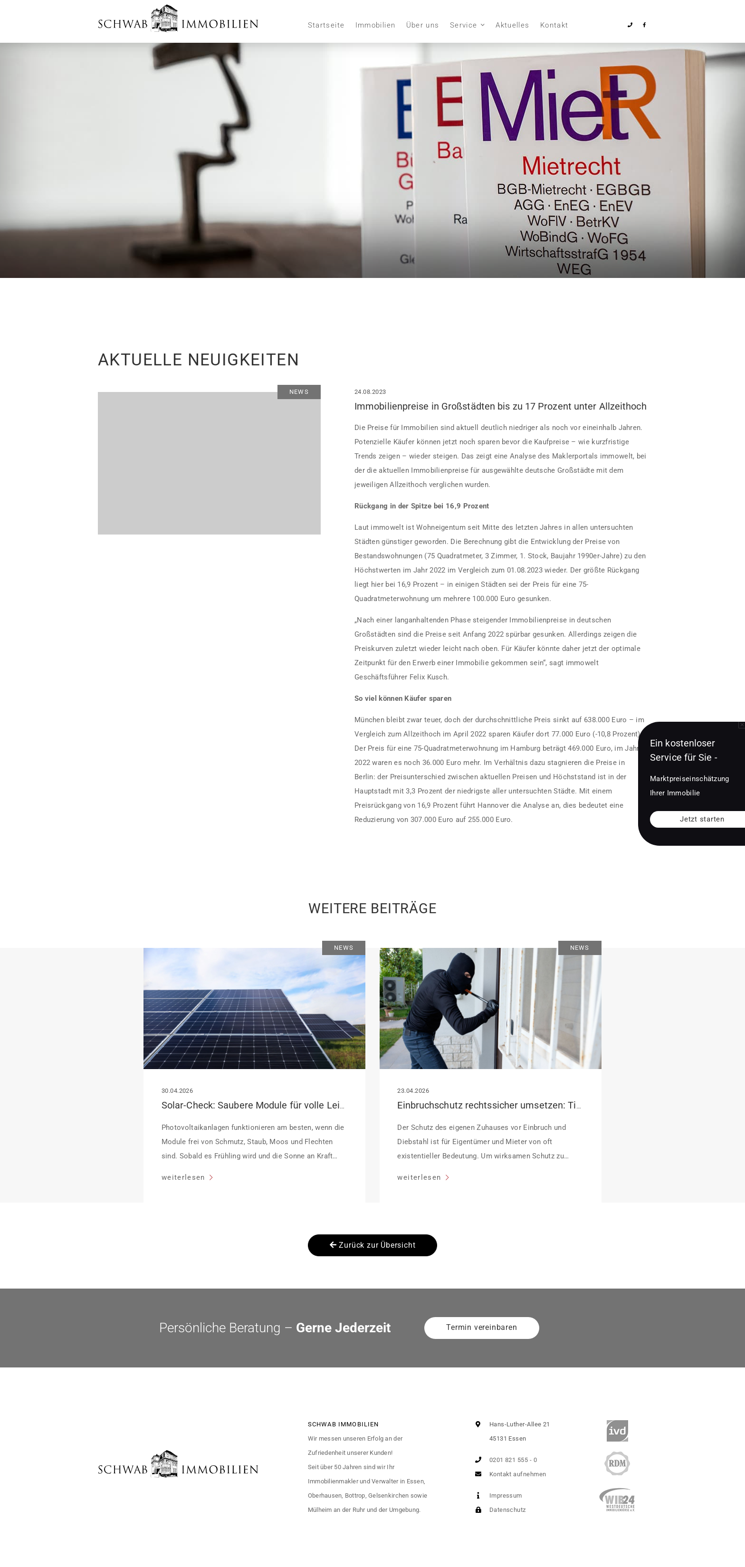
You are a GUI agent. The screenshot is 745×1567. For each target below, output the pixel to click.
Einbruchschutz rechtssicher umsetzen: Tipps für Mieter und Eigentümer (551, 1105)
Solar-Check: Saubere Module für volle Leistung (263, 1105)
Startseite (326, 25)
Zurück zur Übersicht (373, 1245)
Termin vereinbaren (481, 1327)
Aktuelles (512, 25)
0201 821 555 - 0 (504, 1459)
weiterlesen (185, 1177)
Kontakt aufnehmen (508, 1474)
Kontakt (554, 25)
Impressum (496, 1495)
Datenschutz (498, 1509)
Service (463, 25)
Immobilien (375, 25)
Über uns (422, 25)
